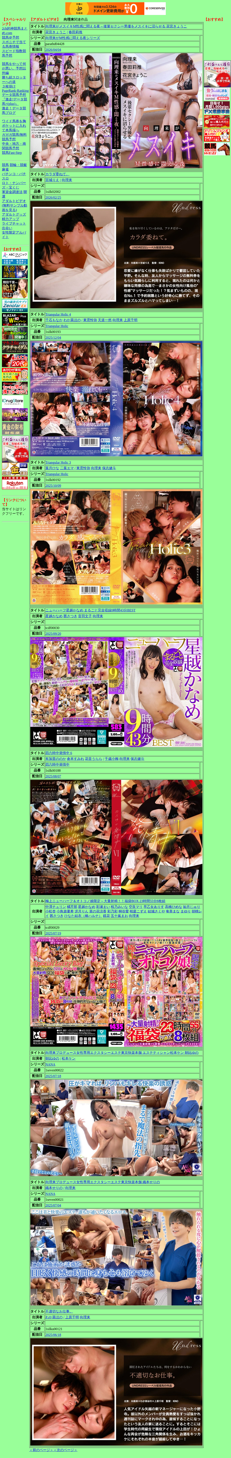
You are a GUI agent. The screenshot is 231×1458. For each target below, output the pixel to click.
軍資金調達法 (12, 192)
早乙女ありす (153, 907)
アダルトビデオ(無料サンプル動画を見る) (14, 205)
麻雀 (5, 169)
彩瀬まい (103, 907)
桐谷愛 (124, 911)
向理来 (67, 180)
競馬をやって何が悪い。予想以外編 (14, 68)
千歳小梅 (112, 759)
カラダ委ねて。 (57, 174)
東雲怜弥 (90, 320)
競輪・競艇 (18, 165)
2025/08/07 (53, 776)
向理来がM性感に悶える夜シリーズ (72, 38)
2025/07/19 (53, 933)
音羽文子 (85, 616)
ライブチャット (14, 223)
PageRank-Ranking (15, 90)
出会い (7, 228)
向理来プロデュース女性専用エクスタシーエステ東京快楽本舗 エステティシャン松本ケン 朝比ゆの (122, 1052)
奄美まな (173, 911)
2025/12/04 (53, 337)
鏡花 (106, 916)
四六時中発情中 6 (58, 753)
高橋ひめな (173, 907)
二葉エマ (67, 468)
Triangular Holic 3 (58, 462)
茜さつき (70, 616)
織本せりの (54, 1188)
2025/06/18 (53, 1335)
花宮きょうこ (55, 32)
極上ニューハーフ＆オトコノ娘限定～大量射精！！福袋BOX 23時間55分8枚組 (105, 901)
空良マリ (136, 907)
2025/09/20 (53, 633)
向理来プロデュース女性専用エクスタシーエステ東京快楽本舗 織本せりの (102, 1182)
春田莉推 (75, 32)
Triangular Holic (56, 326)
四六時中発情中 (57, 764)
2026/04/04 (53, 49)
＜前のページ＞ (41, 1450)
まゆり (185, 911)
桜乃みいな (119, 907)
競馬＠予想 (10, 37)
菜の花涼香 (97, 911)
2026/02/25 (53, 197)
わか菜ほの (72, 320)
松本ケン (68, 1058)
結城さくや (156, 911)
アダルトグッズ (14, 214)
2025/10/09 (53, 485)
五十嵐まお (119, 916)
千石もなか (54, 320)
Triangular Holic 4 (58, 314)
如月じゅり (191, 907)
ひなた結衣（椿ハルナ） (83, 916)
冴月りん (81, 911)
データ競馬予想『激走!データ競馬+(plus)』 (14, 99)
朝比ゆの (52, 1058)
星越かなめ (54, 616)
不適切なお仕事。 (59, 1311)
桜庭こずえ (138, 911)
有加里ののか (55, 759)
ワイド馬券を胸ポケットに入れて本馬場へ (14, 125)
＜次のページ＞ (65, 1450)
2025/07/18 (53, 1076)
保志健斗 (109, 468)
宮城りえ (52, 180)
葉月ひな (52, 468)
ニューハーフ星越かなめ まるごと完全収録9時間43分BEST (90, 610)
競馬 (5, 165)
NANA (50, 1064)
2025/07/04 (53, 1205)
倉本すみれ (75, 759)
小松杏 (50, 911)
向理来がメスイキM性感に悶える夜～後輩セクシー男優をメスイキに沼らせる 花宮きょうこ (116, 26)
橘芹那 (72, 907)
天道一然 (105, 320)
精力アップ (10, 219)
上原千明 (130, 320)
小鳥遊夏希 (65, 911)
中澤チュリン (55, 907)
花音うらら (93, 759)
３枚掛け (9, 86)
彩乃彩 (112, 911)
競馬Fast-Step (12, 152)
